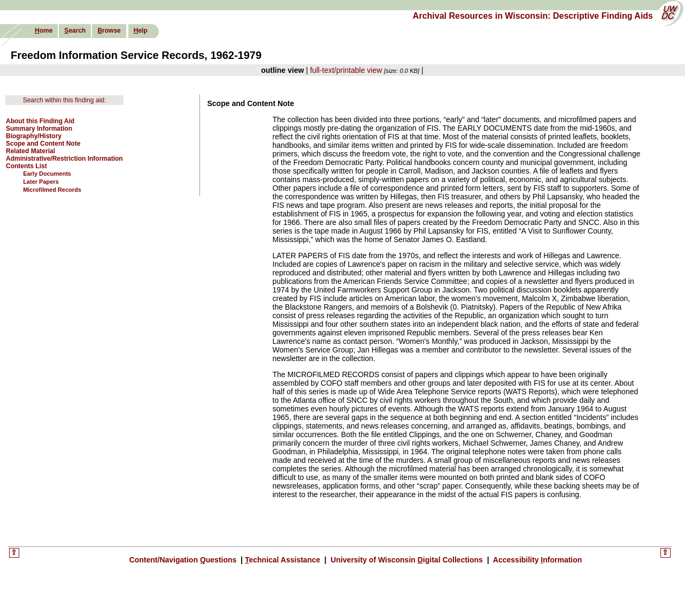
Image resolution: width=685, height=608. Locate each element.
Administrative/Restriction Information (64, 158)
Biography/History (33, 136)
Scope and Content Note (43, 143)
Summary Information (39, 128)
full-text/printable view (346, 70)
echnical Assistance (283, 560)
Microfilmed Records (52, 189)
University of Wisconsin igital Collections (406, 560)
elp (141, 30)
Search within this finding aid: (64, 100)
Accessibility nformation (536, 560)
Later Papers (41, 181)
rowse (108, 30)
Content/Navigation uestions (184, 560)
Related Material (30, 151)
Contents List (26, 166)
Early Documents (47, 173)
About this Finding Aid (40, 121)
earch (75, 30)
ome (43, 30)
